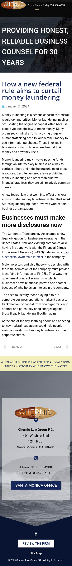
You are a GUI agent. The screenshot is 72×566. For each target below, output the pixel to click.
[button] (36, 10)
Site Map (36, 553)
